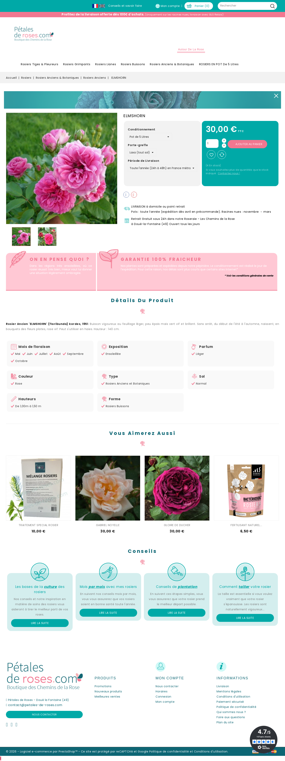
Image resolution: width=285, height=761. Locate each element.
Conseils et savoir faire (125, 6)
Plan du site (225, 722)
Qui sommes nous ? (231, 712)
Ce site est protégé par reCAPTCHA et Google (114, 751)
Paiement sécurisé (230, 702)
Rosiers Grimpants (76, 64)
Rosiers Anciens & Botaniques (172, 64)
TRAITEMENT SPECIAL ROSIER (38, 525)
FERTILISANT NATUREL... (246, 525)
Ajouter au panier (249, 144)
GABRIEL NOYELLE (108, 525)
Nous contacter (44, 714)
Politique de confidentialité (236, 707)
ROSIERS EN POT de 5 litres (219, 64)
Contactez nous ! (229, 173)
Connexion (163, 697)
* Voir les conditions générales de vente (249, 275)
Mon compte (165, 702)
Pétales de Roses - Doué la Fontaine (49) (38, 700)
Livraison (223, 686)
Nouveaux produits (108, 691)
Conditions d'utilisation (233, 697)
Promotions (103, 686)
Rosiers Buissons (133, 64)
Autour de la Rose (191, 49)
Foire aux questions (231, 717)
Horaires (161, 691)
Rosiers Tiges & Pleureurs (39, 64)
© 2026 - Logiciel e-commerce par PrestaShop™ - (43, 751)
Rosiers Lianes (105, 64)
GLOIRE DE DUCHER (177, 525)
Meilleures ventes (107, 697)
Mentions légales (229, 691)
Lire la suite (40, 623)
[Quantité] (212, 143)
